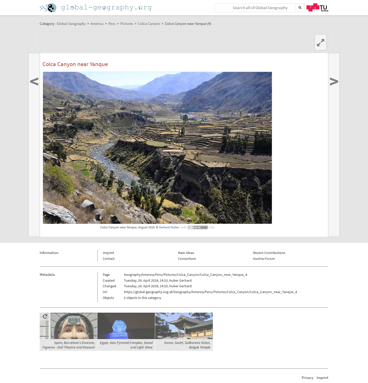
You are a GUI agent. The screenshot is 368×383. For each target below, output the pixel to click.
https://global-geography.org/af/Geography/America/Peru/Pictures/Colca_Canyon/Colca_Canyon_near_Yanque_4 (210, 292)
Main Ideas (186, 252)
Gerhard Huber (169, 227)
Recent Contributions (269, 252)
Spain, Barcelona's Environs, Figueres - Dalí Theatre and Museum (68, 344)
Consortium (187, 258)
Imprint (108, 252)
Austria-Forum (264, 258)
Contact (109, 258)
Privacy (307, 377)
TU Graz (317, 7)
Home (96, 7)
